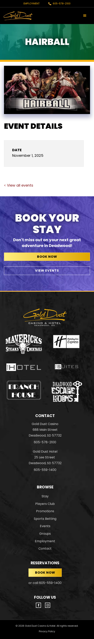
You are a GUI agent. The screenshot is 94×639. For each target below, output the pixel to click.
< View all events (18, 185)
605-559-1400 (45, 470)
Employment (32, 3)
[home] (18, 15)
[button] (85, 16)
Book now (45, 572)
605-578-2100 (61, 3)
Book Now (47, 256)
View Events (47, 270)
